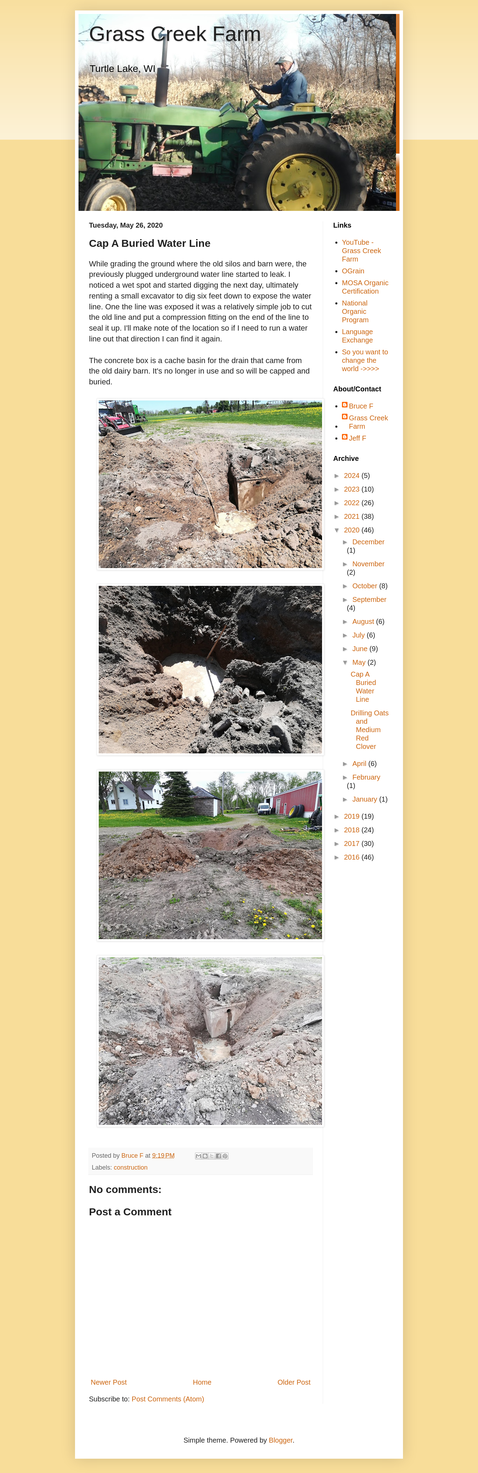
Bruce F (361, 406)
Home (202, 1382)
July (359, 635)
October (365, 586)
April (360, 763)
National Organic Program (355, 311)
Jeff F (357, 438)
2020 (352, 530)
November (368, 564)
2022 (352, 503)
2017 (352, 843)
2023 (352, 489)
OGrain (353, 271)
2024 (352, 475)
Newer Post (109, 1382)
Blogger (281, 1440)
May (359, 662)
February (366, 777)
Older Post (294, 1382)
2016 (352, 857)
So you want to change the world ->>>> (365, 360)
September (369, 599)
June (360, 649)
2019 (352, 816)
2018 (352, 830)
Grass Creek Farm (175, 33)
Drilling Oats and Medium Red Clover (370, 729)
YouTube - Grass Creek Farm (361, 250)
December (368, 542)
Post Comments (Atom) (168, 1399)
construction (131, 1167)
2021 (352, 516)
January (365, 799)
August (364, 621)
